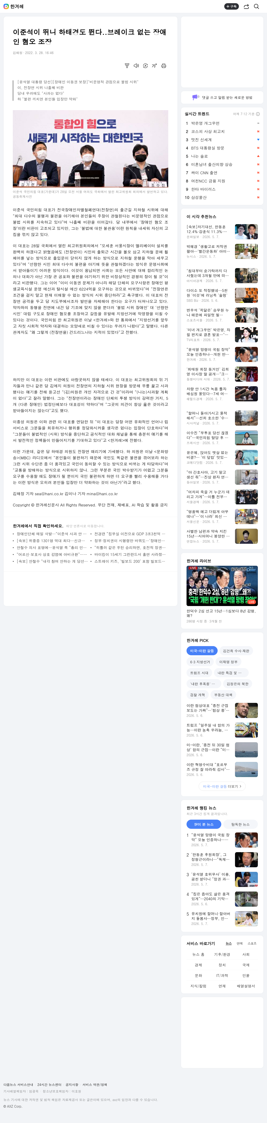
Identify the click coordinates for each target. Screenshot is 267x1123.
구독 (232, 6)
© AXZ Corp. (12, 1106)
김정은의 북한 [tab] (237, 683)
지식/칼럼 (198, 986)
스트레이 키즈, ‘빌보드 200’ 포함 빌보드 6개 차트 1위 (130, 561)
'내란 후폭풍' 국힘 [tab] (204, 683)
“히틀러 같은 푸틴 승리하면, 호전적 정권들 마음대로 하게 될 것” (130, 547)
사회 (246, 954)
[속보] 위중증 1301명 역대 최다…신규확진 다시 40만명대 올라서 (52, 540)
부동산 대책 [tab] (223, 694)
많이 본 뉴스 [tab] (204, 824)
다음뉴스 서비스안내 (18, 1084)
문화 (198, 975)
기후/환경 (222, 954)
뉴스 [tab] (229, 943)
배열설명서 (246, 986)
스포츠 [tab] (252, 943)
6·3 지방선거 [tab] (200, 661)
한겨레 (17, 6)
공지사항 (72, 1084)
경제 (198, 965)
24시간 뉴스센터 (49, 1084)
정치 (222, 965)
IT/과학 (222, 975)
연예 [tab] (240, 943)
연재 (222, 986)
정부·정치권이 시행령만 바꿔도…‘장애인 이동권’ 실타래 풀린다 (130, 540)
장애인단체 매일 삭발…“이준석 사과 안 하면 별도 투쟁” (52, 533)
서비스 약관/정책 (95, 1084)
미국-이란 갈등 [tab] (202, 650)
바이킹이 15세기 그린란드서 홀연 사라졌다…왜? (130, 554)
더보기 (222, 786)
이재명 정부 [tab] (228, 661)
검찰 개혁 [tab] (197, 694)
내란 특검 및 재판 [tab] (231, 672)
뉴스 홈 (198, 954)
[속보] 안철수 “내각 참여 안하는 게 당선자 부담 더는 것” (52, 561)
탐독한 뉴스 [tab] (240, 824)
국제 (246, 965)
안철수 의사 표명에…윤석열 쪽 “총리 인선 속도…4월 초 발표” (52, 547)
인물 (246, 975)
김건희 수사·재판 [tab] (236, 650)
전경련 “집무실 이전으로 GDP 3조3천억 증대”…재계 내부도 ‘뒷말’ (130, 533)
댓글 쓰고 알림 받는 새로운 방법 (222, 97)
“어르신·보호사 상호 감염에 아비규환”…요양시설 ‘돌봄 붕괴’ (52, 554)
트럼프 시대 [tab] (199, 672)
